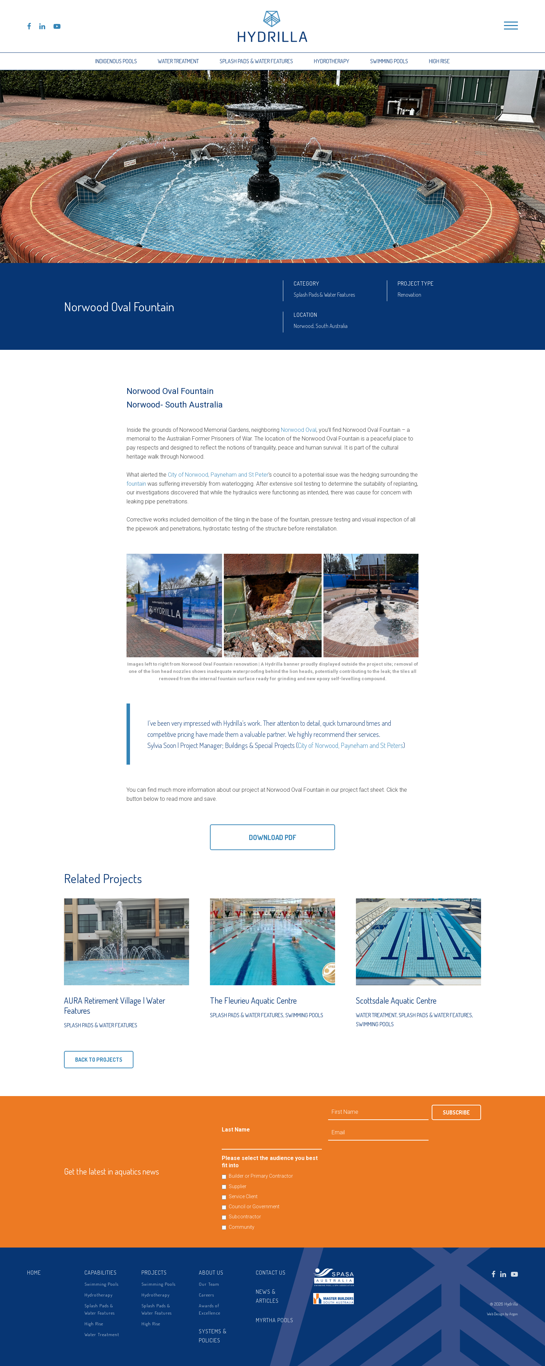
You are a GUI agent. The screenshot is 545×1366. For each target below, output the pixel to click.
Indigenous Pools (116, 61)
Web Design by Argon (502, 1313)
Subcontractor (245, 1216)
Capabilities (100, 1272)
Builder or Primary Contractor (261, 1176)
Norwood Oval (298, 430)
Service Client (243, 1196)
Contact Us (271, 1272)
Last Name (236, 1129)
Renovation (409, 294)
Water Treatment (178, 61)
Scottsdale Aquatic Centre (396, 1000)
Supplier (237, 1186)
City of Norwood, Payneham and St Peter (218, 474)
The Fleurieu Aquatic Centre (253, 1000)
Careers (206, 1295)
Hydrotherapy (331, 61)
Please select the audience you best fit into (270, 1162)
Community (241, 1227)
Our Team (209, 1284)
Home (34, 1272)
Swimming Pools (389, 61)
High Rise (439, 61)
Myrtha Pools (274, 1320)
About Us (211, 1272)
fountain (136, 483)
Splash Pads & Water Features (256, 61)
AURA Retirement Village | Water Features (114, 1005)
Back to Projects (98, 1059)
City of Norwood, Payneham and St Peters (350, 745)
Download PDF (272, 837)
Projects (154, 1272)
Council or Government (254, 1206)
